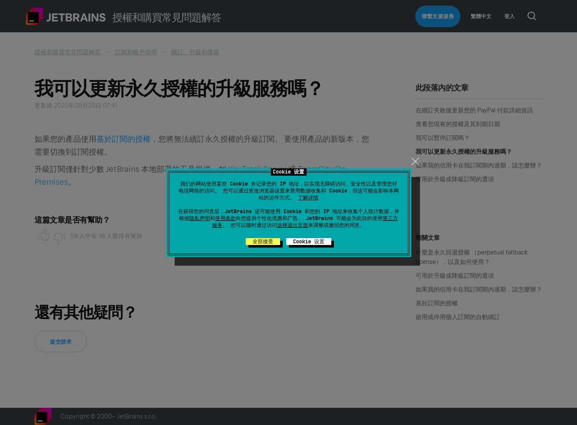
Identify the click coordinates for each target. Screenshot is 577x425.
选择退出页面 (292, 225)
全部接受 (263, 241)
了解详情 (308, 197)
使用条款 (225, 218)
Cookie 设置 (308, 241)
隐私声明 (199, 218)
